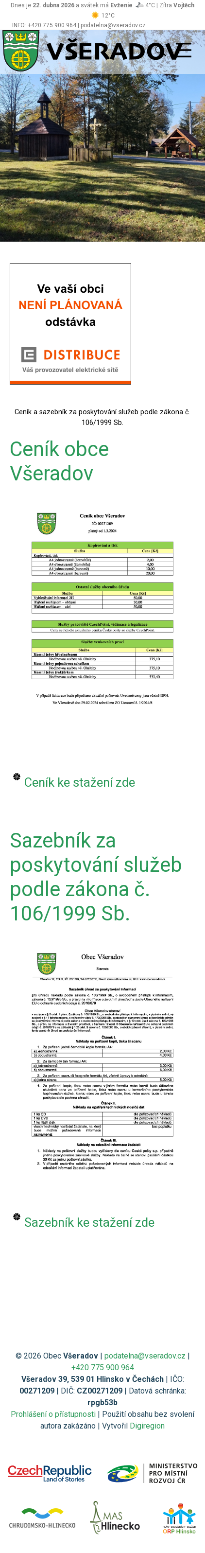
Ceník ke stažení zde (79, 782)
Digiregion (147, 1425)
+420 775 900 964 (102, 1367)
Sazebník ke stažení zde (89, 1222)
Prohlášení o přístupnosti (53, 1414)
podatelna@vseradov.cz (145, 1355)
